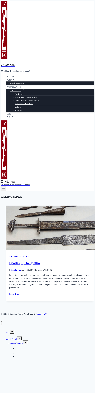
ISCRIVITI (11, 117)
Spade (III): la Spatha (24, 263)
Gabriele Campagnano (17, 83)
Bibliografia (18, 110)
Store (9, 114)
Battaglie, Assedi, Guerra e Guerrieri (26, 97)
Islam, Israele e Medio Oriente (24, 104)
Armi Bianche (19, 94)
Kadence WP (41, 314)
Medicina (18, 107)
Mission (10, 76)
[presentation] (50, 228)
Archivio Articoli (11, 339)
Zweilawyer (16, 270)
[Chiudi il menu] (1, 323)
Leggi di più (16, 294)
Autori (8, 332)
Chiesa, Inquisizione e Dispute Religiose (27, 100)
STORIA (25, 256)
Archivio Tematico (16, 343)
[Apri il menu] (3, 188)
